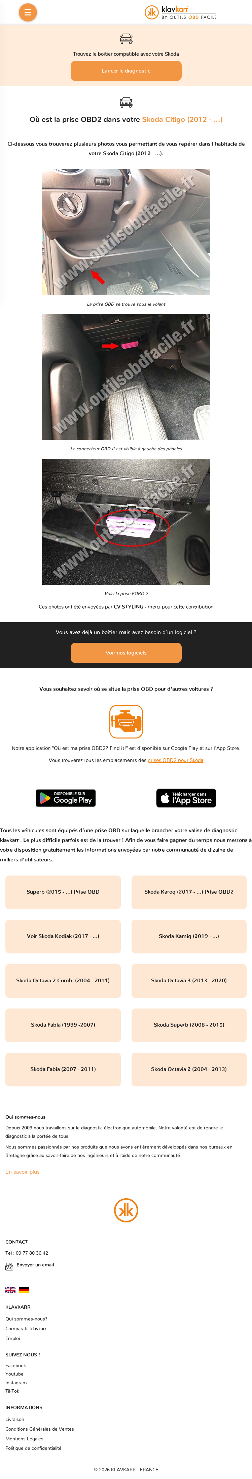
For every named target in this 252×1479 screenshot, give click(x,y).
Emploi (12, 1338)
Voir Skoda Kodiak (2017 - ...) (63, 936)
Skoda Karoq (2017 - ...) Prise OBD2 (189, 892)
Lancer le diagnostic (126, 71)
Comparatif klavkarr (25, 1329)
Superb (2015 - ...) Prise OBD (63, 892)
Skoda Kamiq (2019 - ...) (189, 936)
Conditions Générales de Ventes (39, 1429)
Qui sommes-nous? (26, 1319)
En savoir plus (22, 1172)
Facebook (15, 1365)
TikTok (12, 1391)
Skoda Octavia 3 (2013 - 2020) (189, 980)
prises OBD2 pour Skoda (176, 760)
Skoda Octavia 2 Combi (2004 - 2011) (63, 980)
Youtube (14, 1374)
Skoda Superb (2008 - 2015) (189, 1025)
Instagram (16, 1383)
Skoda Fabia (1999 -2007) (63, 1025)
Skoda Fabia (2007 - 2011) (63, 1069)
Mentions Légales (24, 1439)
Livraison (14, 1419)
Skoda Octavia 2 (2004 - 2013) (189, 1069)
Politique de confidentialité (33, 1448)
